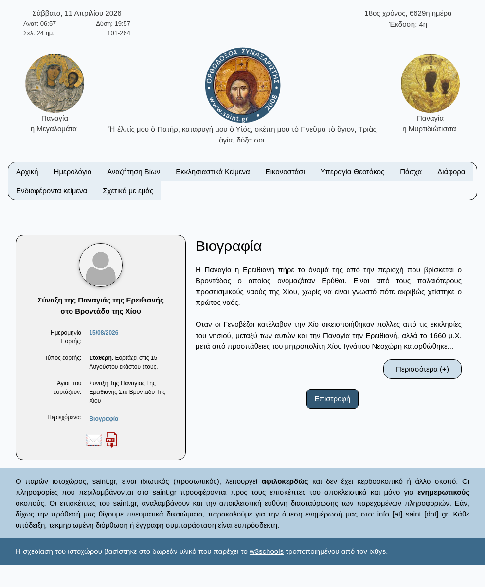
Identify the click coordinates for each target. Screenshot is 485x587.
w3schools (267, 551)
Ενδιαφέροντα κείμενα (51, 190)
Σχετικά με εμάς (128, 190)
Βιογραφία (103, 418)
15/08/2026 (103, 332)
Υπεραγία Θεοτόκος (353, 171)
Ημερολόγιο (73, 171)
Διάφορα (451, 171)
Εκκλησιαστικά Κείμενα (213, 171)
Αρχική (27, 171)
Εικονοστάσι (285, 171)
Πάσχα (411, 171)
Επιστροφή (333, 398)
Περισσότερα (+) (422, 369)
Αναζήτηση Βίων (133, 171)
